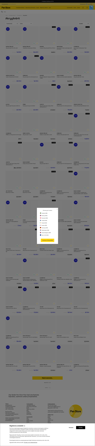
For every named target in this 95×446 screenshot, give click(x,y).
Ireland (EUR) (43, 222)
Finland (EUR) (43, 220)
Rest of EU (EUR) (44, 235)
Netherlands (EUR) (44, 230)
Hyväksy (81, 427)
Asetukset (71, 427)
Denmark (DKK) (44, 218)
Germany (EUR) (44, 227)
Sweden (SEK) (43, 213)
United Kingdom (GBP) (45, 232)
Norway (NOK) (43, 215)
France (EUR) (43, 225)
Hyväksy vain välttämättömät (30, 442)
